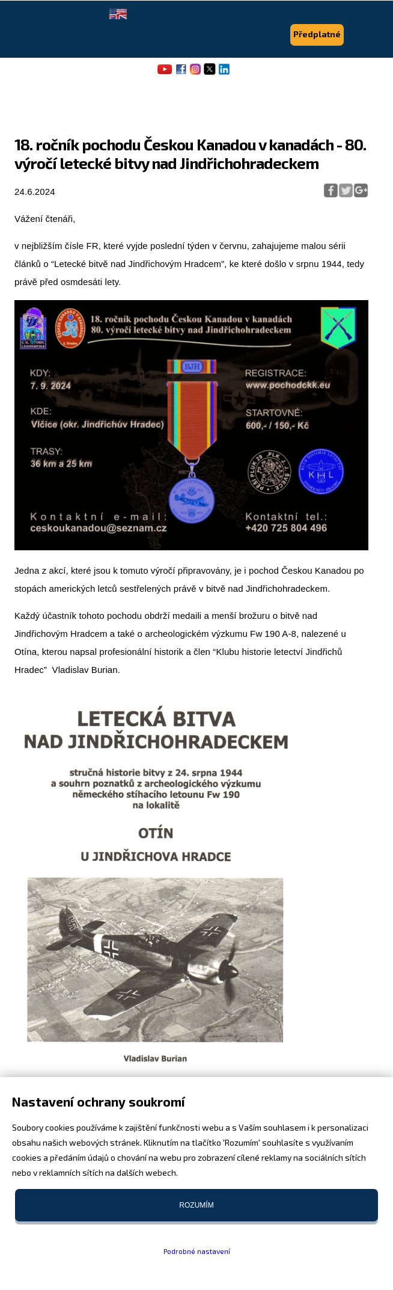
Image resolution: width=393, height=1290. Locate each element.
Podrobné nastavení (196, 1251)
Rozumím (196, 1205)
